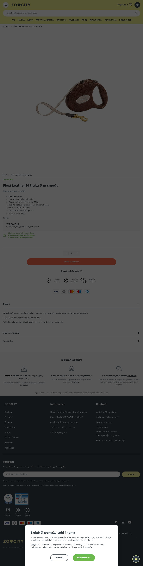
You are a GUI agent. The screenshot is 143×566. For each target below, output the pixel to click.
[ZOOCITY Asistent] (136, 559)
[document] (72, 547)
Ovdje (33, 544)
